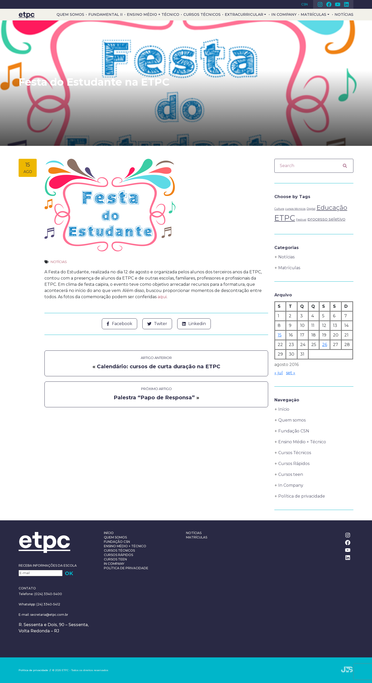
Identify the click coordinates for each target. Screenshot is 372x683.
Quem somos (70, 14)
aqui (162, 296)
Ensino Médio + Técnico (153, 14)
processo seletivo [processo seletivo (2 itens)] (326, 219)
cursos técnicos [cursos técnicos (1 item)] (295, 208)
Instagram (320, 4)
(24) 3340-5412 (48, 604)
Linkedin (346, 4)
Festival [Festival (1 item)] (301, 219)
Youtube (338, 4)
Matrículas (313, 14)
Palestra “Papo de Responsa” (154, 397)
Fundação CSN (293, 431)
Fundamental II (105, 14)
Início (283, 409)
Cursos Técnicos (202, 14)
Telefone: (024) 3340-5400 (40, 594)
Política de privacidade (301, 496)
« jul (278, 372)
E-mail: (24, 615)
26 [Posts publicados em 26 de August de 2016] (324, 344)
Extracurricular (244, 14)
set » (290, 372)
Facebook (329, 4)
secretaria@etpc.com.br (49, 615)
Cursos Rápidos (293, 463)
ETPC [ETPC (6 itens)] (284, 217)
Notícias (344, 14)
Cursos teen (290, 474)
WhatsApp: (27, 604)
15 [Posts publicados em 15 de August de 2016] (280, 335)
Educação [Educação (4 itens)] (331, 207)
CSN (304, 4)
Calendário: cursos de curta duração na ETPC (158, 366)
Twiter (157, 323)
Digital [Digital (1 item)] (311, 208)
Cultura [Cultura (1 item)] (279, 208)
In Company (284, 14)
